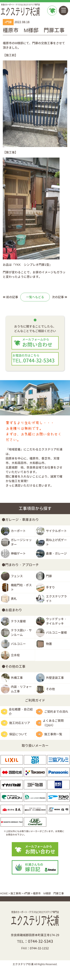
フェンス (17, 576)
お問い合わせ (51, 19)
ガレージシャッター (21, 542)
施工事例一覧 (53, 734)
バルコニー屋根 (56, 632)
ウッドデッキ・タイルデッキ (56, 621)
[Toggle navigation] (63, 10)
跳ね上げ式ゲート (56, 542)
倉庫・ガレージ (56, 553)
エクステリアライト (56, 598)
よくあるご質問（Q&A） (53, 723)
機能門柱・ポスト (21, 587)
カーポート (18, 531)
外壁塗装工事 (55, 678)
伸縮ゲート (18, 553)
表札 (14, 599)
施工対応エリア (19, 723)
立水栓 (15, 655)
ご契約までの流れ (56, 712)
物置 (49, 644)
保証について (18, 734)
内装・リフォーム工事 (21, 689)
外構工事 (17, 678)
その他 (50, 689)
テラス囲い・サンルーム (21, 632)
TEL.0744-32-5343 (35, 358)
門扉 (49, 576)
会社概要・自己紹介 (21, 711)
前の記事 (10, 297)
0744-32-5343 (40, 941)
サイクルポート (56, 531)
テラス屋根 (18, 621)
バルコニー (18, 644)
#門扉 (8, 22)
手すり (50, 587)
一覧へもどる (35, 297)
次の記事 (59, 297)
